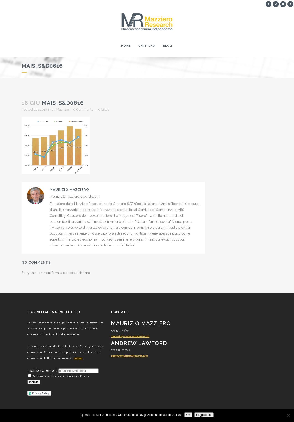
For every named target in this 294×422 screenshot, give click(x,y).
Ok (188, 415)
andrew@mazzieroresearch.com (129, 355)
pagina (78, 358)
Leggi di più (204, 415)
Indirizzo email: (42, 370)
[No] (288, 415)
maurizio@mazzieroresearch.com (130, 336)
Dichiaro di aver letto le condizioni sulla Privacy (58, 376)
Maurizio (62, 109)
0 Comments (83, 109)
